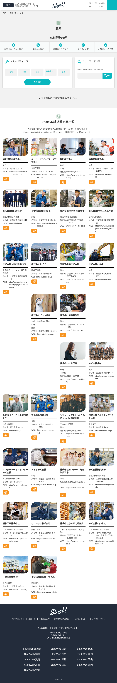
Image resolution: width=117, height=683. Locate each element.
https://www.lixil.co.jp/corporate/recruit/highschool (104, 228)
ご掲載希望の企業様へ (62, 619)
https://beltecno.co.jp (103, 431)
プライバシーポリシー (98, 619)
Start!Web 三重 (59, 659)
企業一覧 (31, 619)
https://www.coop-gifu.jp (47, 592)
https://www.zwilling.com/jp (75, 435)
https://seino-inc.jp (44, 277)
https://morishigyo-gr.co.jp (75, 280)
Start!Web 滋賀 (32, 659)
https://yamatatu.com (103, 279)
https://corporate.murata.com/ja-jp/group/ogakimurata (18, 284)
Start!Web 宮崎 (32, 670)
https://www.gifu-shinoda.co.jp (75, 176)
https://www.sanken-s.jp (18, 589)
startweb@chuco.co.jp (61, 638)
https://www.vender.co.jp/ (18, 486)
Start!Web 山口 (59, 664)
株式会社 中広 (56, 628)
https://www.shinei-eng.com (104, 377)
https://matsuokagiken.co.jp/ (104, 486)
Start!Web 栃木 (85, 648)
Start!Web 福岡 (85, 664)
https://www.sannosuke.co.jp (75, 542)
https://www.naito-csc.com (104, 175)
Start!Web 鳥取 (32, 664)
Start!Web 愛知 (85, 654)
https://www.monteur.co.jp (75, 489)
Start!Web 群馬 (32, 654)
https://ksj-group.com (74, 330)
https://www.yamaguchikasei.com (104, 542)
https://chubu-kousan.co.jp (46, 431)
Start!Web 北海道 (32, 648)
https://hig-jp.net (15, 223)
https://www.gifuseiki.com (75, 380)
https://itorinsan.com (45, 334)
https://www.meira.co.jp (46, 485)
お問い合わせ (80, 619)
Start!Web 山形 (59, 648)
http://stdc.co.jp (15, 431)
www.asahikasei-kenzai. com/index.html (18, 173)
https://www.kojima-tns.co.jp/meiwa (18, 540)
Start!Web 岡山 (85, 659)
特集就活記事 (45, 619)
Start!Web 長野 (59, 654)
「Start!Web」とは (17, 619)
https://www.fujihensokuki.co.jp (47, 224)
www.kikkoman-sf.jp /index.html (46, 176)
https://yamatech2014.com (47, 540)
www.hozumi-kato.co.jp (75, 226)
